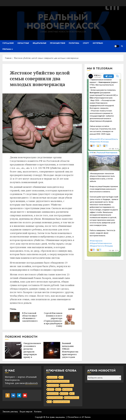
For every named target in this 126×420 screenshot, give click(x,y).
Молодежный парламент (62, 401)
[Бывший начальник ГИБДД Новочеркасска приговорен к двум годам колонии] (51, 350)
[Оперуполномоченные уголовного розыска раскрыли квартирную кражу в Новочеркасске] (13, 350)
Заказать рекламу (10, 411)
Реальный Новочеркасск (63, 21)
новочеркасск (52, 377)
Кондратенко (67, 389)
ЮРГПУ (50, 389)
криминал (64, 393)
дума (58, 389)
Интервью (98, 43)
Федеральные (39, 43)
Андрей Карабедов (67, 385)
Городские (8, 43)
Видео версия (26, 411)
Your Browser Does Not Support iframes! (104, 165)
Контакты (38, 411)
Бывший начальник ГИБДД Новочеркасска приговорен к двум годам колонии (70, 351)
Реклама (6, 49)
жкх (49, 401)
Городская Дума (53, 385)
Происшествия (57, 43)
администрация (52, 393)
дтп (61, 377)
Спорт (86, 43)
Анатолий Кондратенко (55, 397)
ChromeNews (73, 417)
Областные (23, 43)
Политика (74, 43)
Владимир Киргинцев (72, 397)
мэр (72, 393)
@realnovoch (31, 383)
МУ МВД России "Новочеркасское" (58, 381)
